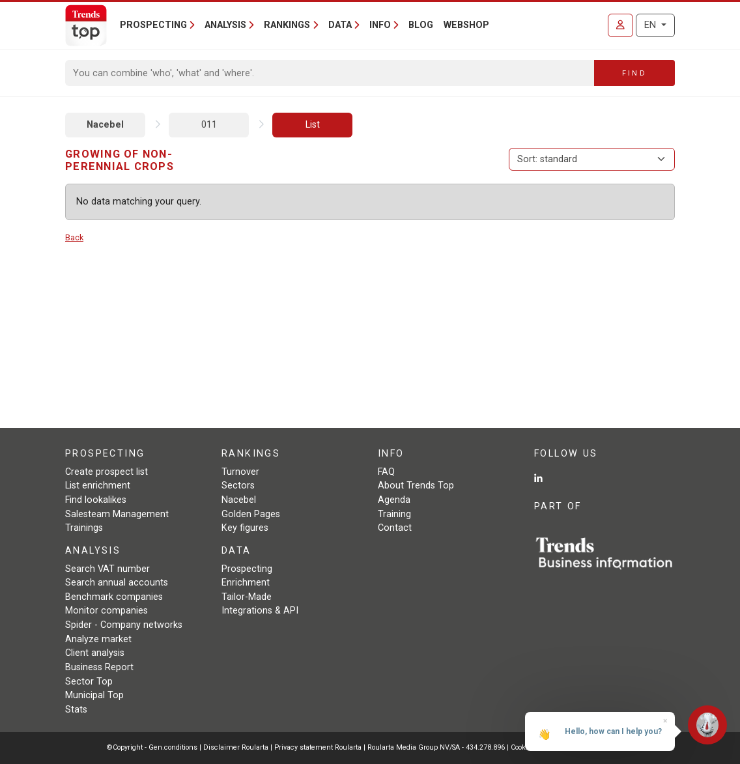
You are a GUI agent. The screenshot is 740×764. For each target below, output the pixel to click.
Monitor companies (106, 610)
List (313, 124)
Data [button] (340, 25)
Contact (395, 527)
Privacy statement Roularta (318, 747)
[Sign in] (620, 25)
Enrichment (245, 582)
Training (394, 514)
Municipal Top (94, 695)
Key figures (244, 527)
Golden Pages (250, 514)
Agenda (394, 499)
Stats (76, 709)
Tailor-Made (246, 596)
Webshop (466, 25)
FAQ (386, 471)
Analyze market (98, 639)
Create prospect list (106, 471)
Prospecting (246, 568)
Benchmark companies (114, 596)
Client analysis (94, 652)
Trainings (84, 527)
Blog (420, 25)
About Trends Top (416, 485)
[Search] (330, 73)
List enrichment (97, 485)
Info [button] (380, 25)
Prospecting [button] (153, 25)
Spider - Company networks (123, 624)
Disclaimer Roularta (235, 747)
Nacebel (105, 124)
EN (651, 25)
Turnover (240, 471)
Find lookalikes (95, 499)
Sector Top (89, 681)
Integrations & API (259, 610)
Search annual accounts (116, 582)
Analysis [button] (225, 25)
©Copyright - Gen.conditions (152, 747)
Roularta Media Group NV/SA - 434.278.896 (437, 747)
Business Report (99, 667)
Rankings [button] (287, 25)
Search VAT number (107, 568)
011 (209, 124)
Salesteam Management (117, 514)
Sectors (238, 485)
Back (74, 237)
